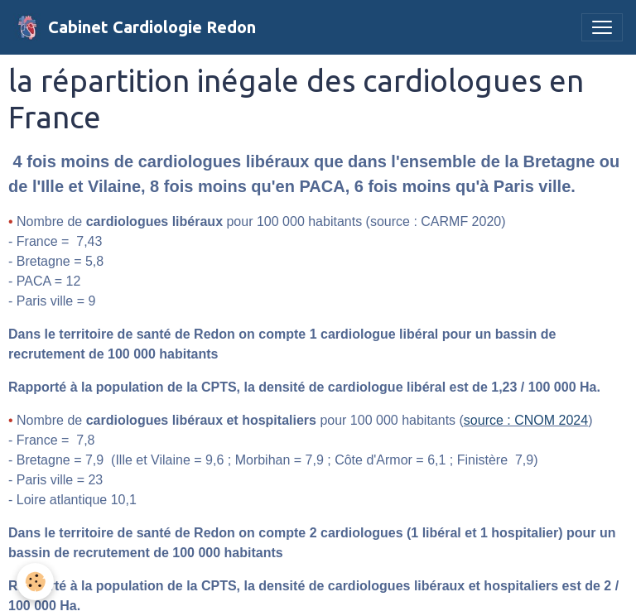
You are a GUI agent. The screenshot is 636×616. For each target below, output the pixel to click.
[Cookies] (35, 581)
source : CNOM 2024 (526, 420)
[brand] (134, 27)
